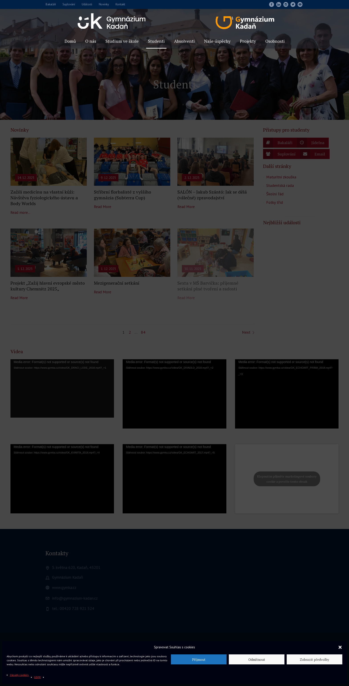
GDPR (37, 677)
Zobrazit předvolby (314, 659)
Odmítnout (256, 659)
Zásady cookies (19, 675)
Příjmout (198, 659)
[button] (340, 647)
